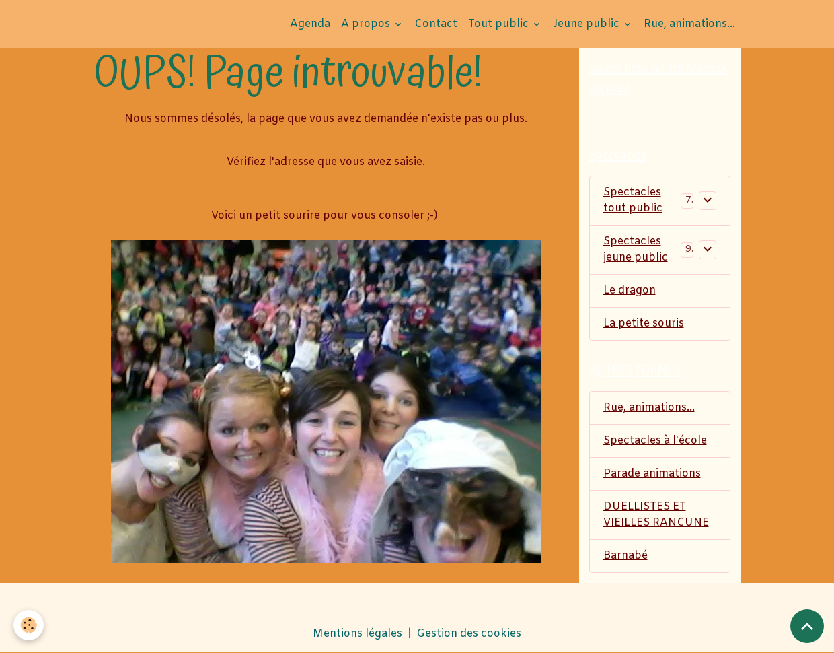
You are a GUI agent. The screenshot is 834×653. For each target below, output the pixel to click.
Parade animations (652, 474)
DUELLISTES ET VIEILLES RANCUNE (656, 515)
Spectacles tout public (632, 200)
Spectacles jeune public (635, 249)
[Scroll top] (807, 626)
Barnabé (625, 556)
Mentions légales (357, 634)
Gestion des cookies (468, 634)
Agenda (310, 24)
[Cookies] (28, 625)
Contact (435, 24)
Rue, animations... (689, 24)
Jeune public (587, 24)
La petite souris (643, 323)
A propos (367, 24)
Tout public (499, 24)
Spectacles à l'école (655, 441)
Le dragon (629, 290)
